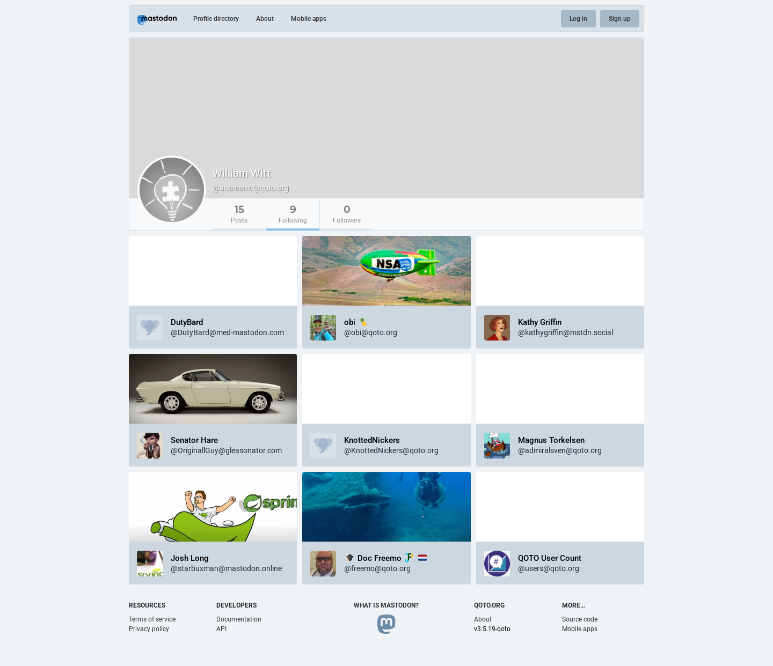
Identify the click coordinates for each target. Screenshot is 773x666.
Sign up (620, 19)
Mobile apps (308, 19)
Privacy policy (149, 629)
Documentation (238, 619)
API (221, 629)
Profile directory (216, 19)
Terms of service (152, 619)
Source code (579, 619)
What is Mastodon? (386, 605)
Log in (578, 19)
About (265, 19)
